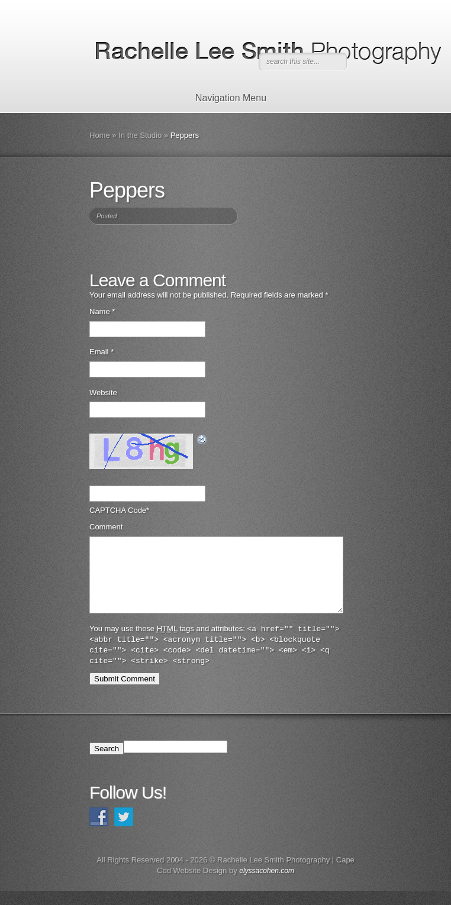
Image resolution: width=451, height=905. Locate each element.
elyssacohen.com (266, 885)
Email (101, 351)
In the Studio (140, 135)
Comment (106, 526)
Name (102, 311)
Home (99, 135)
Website (103, 392)
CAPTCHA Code (117, 510)
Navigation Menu (223, 98)
